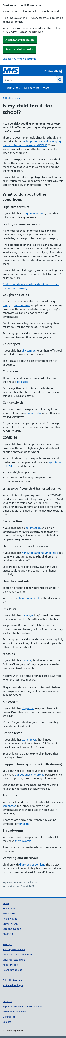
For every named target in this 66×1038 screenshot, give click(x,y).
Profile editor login (13, 985)
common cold (22, 305)
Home (6, 903)
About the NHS (11, 964)
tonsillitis (23, 823)
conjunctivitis (33, 413)
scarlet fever (29, 739)
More (48, 88)
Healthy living (12, 98)
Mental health (10, 923)
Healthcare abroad (12, 969)
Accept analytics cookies (19, 39)
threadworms (23, 841)
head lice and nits (29, 598)
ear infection (33, 527)
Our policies (9, 1016)
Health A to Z (12, 87)
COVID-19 (8, 934)
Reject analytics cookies (19, 49)
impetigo (27, 615)
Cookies (7, 1021)
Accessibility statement (14, 1011)
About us (7, 1001)
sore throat (9, 805)
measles (26, 660)
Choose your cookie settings (19, 58)
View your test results (14, 959)
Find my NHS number (14, 949)
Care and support (12, 929)
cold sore (22, 381)
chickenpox (28, 350)
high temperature (34, 213)
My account (53, 71)
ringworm (28, 708)
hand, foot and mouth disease (40, 552)
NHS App (7, 944)
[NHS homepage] (11, 70)
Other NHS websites (13, 980)
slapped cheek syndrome (29, 774)
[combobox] (30, 79)
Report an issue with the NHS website (22, 1006)
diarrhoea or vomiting (32, 864)
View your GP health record (17, 954)
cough (6, 305)
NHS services (31, 87)
